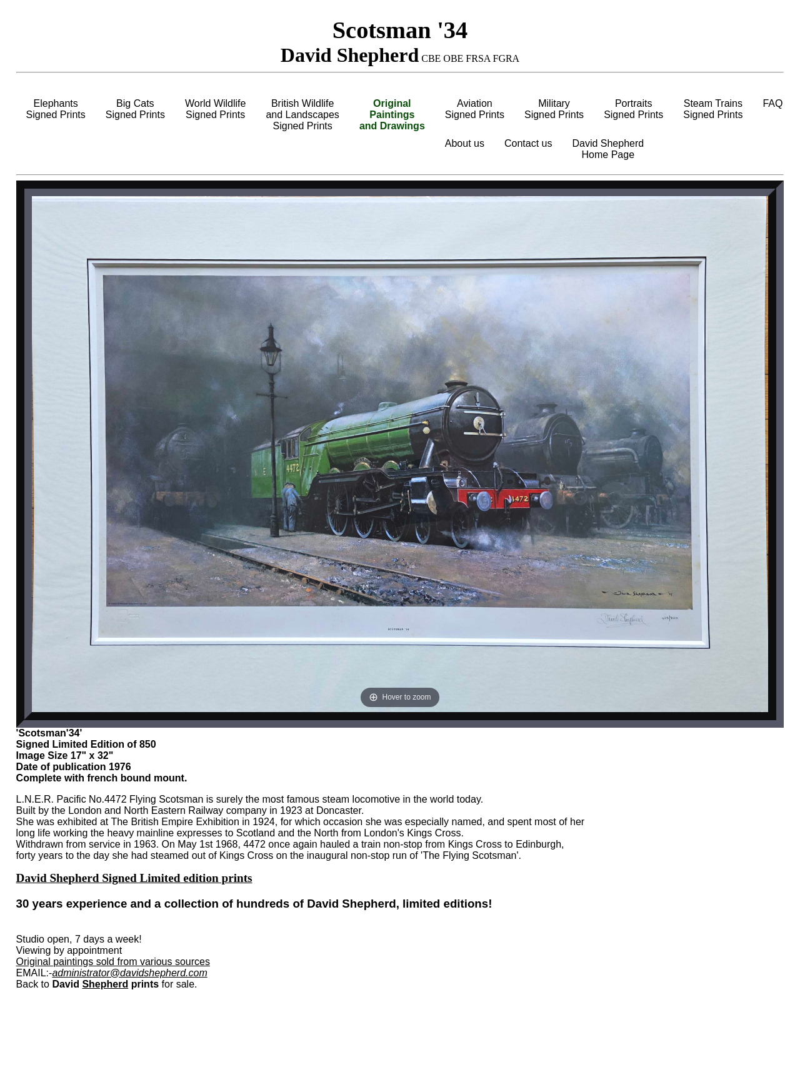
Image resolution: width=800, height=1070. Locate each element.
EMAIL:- (34, 973)
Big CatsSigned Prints (135, 109)
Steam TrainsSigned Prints (712, 109)
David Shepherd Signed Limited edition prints (134, 877)
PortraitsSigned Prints (633, 109)
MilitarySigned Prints (554, 109)
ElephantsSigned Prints (56, 109)
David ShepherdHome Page (608, 149)
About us (464, 143)
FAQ (772, 103)
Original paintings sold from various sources (113, 961)
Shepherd (105, 984)
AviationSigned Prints (474, 109)
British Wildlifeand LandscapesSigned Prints (302, 114)
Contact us (528, 143)
